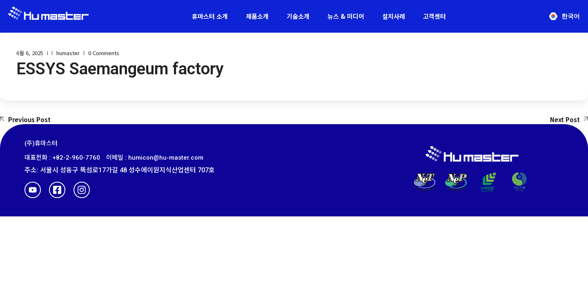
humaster (68, 53)
